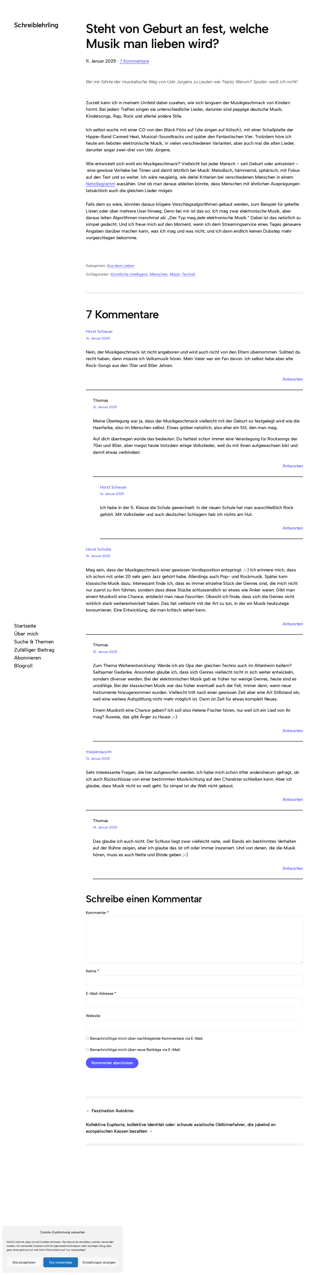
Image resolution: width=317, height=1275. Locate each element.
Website (93, 1015)
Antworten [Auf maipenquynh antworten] (292, 799)
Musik (175, 274)
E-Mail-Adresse (101, 993)
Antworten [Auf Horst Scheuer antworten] (292, 379)
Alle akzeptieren (23, 1262)
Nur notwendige (60, 1262)
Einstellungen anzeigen (99, 1262)
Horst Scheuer (99, 331)
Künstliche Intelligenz (129, 274)
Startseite (25, 626)
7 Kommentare (134, 61)
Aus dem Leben (120, 265)
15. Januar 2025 (98, 556)
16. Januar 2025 (98, 338)
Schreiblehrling (36, 25)
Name (92, 971)
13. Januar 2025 (98, 758)
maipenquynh (99, 751)
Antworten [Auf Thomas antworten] (292, 466)
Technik (188, 274)
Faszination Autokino (113, 1110)
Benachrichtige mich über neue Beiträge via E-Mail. (135, 1049)
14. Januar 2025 (105, 827)
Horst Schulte (98, 549)
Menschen (159, 274)
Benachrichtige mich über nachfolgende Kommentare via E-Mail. (146, 1038)
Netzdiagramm (100, 183)
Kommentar (97, 912)
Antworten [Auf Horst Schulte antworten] (292, 623)
